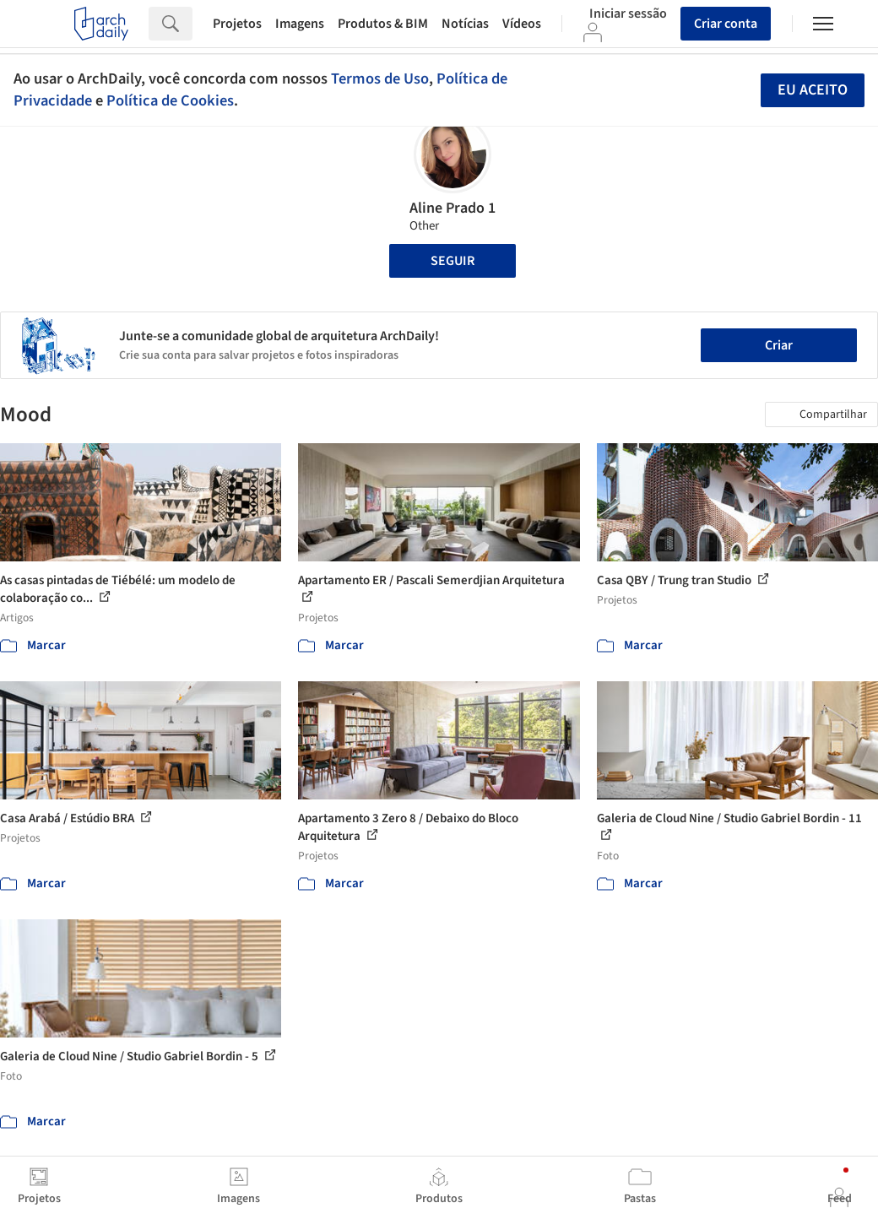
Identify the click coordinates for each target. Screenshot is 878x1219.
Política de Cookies (170, 100)
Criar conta (725, 23)
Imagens (299, 23)
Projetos (237, 23)
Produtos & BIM (383, 23)
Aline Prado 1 (452, 208)
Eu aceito (813, 89)
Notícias (465, 23)
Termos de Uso (380, 78)
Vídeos (521, 23)
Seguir (452, 261)
